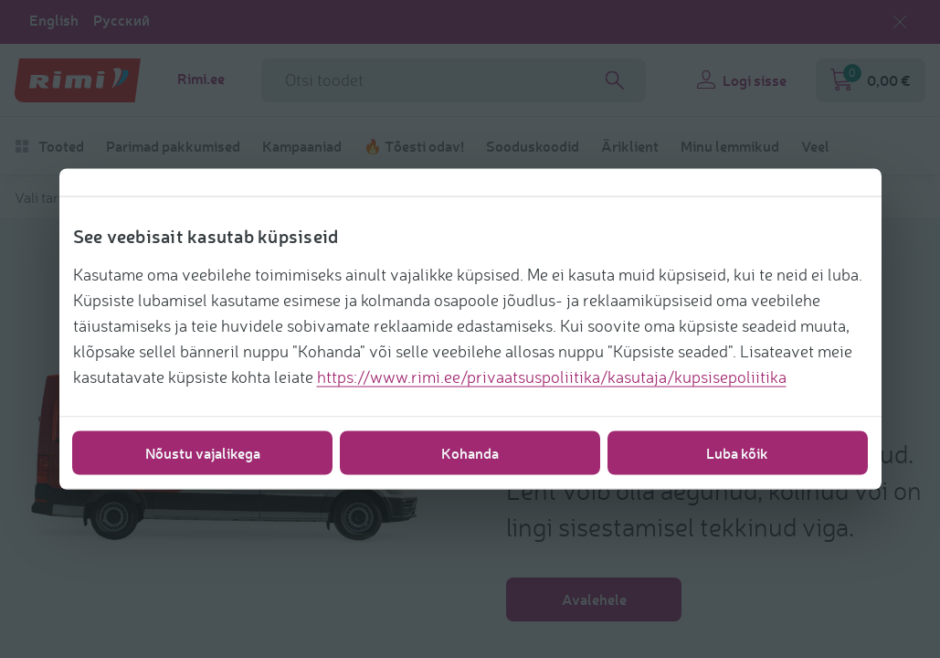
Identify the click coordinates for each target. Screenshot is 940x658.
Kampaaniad (302, 146)
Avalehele (594, 599)
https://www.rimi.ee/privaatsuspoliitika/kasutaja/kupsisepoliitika (552, 376)
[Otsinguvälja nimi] (453, 80)
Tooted (49, 146)
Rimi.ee (201, 78)
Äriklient (630, 146)
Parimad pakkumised (173, 146)
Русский (121, 20)
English (54, 20)
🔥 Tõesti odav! (414, 146)
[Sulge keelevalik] (900, 22)
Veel (815, 146)
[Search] (615, 80)
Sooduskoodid (532, 146)
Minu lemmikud (730, 146)
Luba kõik (737, 452)
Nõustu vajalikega (202, 452)
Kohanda (470, 452)
